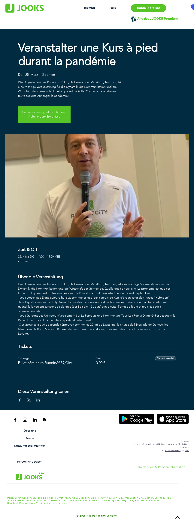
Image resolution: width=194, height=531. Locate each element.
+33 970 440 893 (172, 451)
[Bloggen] (89, 8)
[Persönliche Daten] (30, 462)
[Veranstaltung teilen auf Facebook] (20, 399)
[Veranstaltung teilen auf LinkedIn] (38, 399)
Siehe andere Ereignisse (44, 116)
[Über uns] (30, 431)
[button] (148, 8)
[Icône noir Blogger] (44, 419)
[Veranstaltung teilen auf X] (29, 399)
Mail (187, 451)
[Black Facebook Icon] (15, 419)
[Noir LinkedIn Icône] (35, 419)
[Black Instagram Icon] (25, 419)
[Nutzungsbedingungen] (30, 446)
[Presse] (112, 8)
